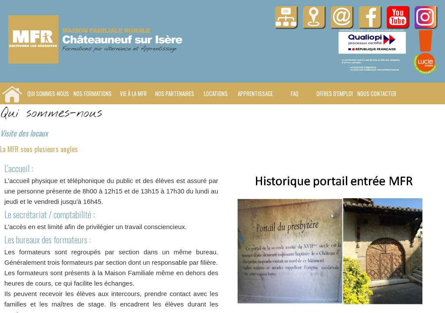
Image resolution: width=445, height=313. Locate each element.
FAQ (295, 93)
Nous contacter (376, 93)
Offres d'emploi (334, 93)
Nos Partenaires (174, 93)
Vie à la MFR (133, 93)
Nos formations (92, 93)
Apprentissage (255, 93)
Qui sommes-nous (48, 93)
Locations (216, 93)
